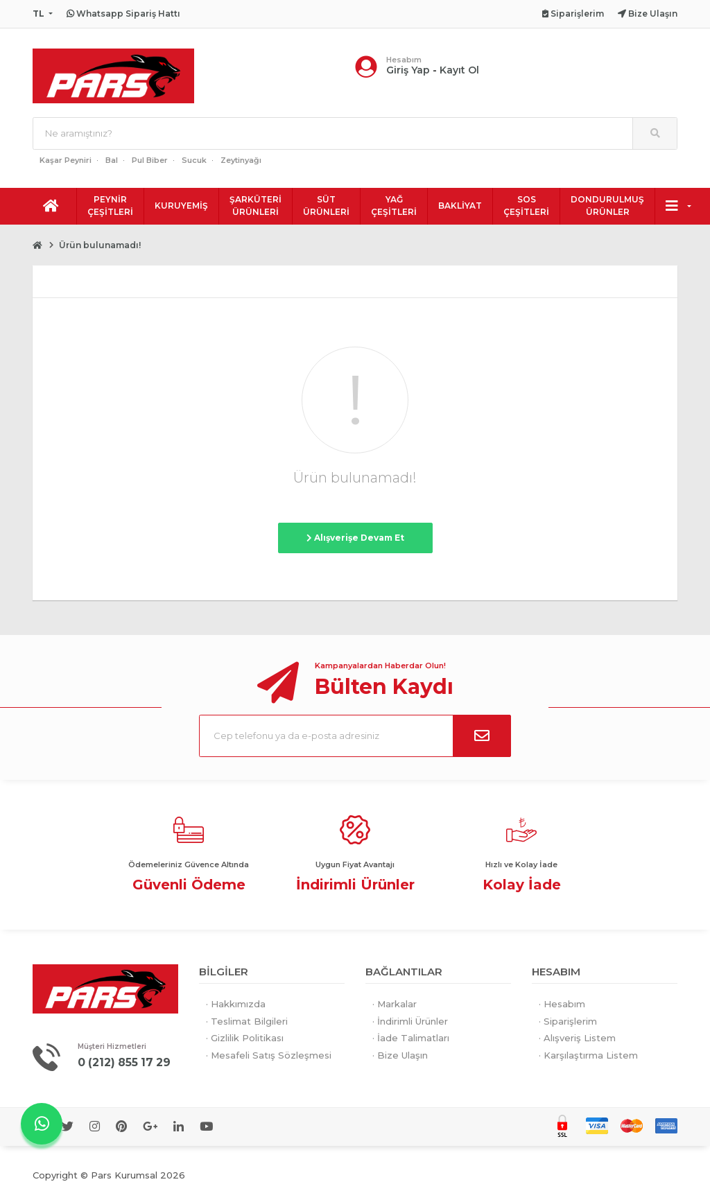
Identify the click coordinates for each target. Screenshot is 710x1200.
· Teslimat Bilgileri (247, 1021)
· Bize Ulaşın (400, 1055)
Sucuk (194, 160)
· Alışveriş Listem (577, 1037)
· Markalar (394, 1003)
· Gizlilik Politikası (245, 1037)
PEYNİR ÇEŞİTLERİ (110, 205)
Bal (111, 160)
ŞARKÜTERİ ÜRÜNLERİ (256, 205)
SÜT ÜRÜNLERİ (326, 205)
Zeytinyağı (240, 160)
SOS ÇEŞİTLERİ (526, 205)
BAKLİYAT (460, 205)
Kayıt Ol (459, 70)
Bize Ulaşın (647, 13)
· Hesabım (562, 1003)
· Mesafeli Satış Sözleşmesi (268, 1055)
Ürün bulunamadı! (100, 245)
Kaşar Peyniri (66, 160)
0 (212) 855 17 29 (128, 1062)
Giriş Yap (408, 70)
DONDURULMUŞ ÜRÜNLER (607, 205)
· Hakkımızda (236, 1003)
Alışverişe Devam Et (355, 537)
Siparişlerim (573, 13)
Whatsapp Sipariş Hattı (123, 13)
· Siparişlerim (568, 1021)
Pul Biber (150, 160)
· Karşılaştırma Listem (588, 1055)
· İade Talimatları (410, 1037)
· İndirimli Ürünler (410, 1021)
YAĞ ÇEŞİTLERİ (394, 205)
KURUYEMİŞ (181, 205)
